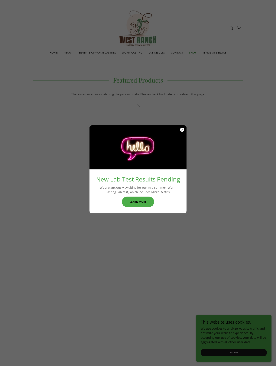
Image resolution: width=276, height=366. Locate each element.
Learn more (138, 202)
